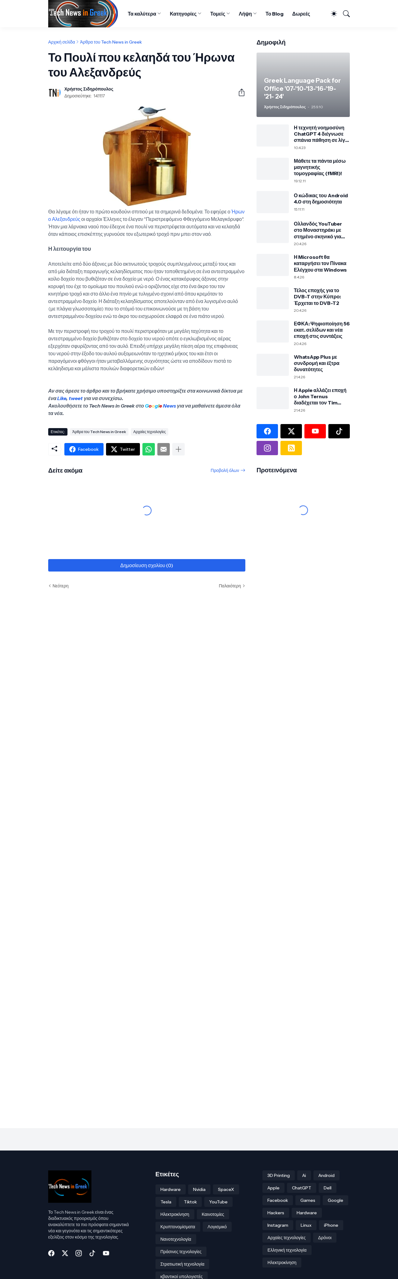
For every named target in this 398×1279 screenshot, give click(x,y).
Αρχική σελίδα (61, 42)
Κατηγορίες (183, 14)
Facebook (277, 1200)
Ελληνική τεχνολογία (286, 1250)
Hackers (275, 1213)
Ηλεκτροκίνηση (174, 1214)
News (169, 406)
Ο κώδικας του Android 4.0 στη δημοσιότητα (321, 198)
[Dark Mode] (331, 13)
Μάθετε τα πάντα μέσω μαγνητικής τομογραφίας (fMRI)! (320, 167)
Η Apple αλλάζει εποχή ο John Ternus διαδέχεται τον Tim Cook (320, 396)
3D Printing (278, 1175)
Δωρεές (301, 14)
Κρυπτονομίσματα (177, 1227)
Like (61, 398)
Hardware (170, 1189)
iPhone (331, 1225)
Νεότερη (60, 586)
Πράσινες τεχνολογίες (180, 1251)
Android (326, 1175)
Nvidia (199, 1189)
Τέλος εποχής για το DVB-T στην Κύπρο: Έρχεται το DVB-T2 (317, 296)
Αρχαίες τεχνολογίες (149, 431)
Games (307, 1200)
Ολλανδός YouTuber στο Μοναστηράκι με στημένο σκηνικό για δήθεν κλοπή (318, 230)
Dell (327, 1188)
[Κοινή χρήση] (239, 92)
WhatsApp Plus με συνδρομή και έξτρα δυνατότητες (317, 363)
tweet (76, 398)
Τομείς (217, 14)
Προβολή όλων (225, 470)
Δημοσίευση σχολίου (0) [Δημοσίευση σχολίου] (146, 565)
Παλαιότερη (230, 586)
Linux (306, 1225)
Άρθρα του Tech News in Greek (111, 42)
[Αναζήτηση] (344, 13)
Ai (304, 1175)
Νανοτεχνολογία (175, 1239)
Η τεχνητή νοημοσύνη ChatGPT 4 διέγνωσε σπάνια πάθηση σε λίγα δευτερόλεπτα (321, 133)
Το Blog (275, 14)
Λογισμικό (217, 1227)
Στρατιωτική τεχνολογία (182, 1264)
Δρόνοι (324, 1237)
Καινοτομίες (213, 1214)
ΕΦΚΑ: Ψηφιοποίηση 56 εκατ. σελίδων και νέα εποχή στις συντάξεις (322, 329)
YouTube (218, 1202)
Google (335, 1200)
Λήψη (245, 14)
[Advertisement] (295, 590)
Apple (273, 1188)
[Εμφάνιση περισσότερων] (178, 449)
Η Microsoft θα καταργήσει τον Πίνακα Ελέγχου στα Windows (320, 263)
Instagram (277, 1225)
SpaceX (226, 1189)
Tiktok (190, 1202)
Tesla (165, 1202)
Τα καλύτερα (142, 14)
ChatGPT (301, 1188)
